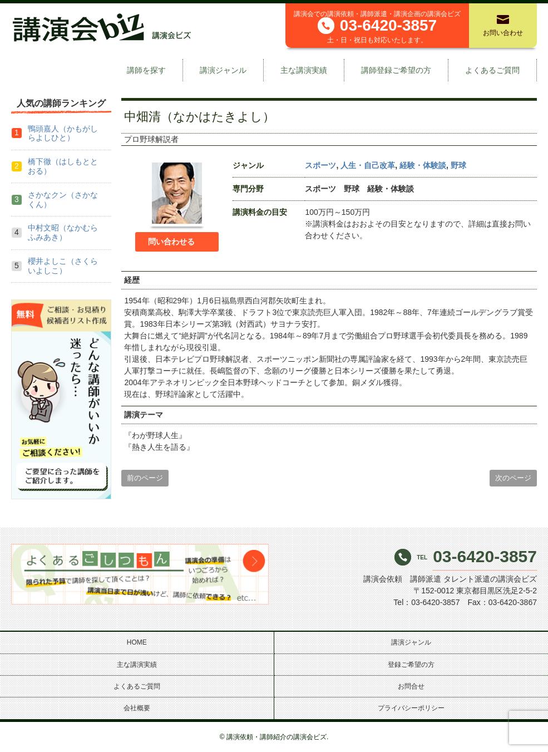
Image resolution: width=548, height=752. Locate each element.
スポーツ (320, 165)
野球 (458, 165)
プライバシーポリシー (411, 708)
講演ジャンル (223, 70)
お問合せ (411, 686)
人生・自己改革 (367, 165)
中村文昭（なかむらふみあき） (63, 232)
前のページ (145, 478)
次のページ (513, 478)
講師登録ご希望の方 (396, 70)
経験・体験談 (422, 165)
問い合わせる (171, 241)
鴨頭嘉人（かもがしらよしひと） (63, 133)
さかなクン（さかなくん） (63, 199)
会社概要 (137, 708)
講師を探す (146, 70)
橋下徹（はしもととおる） (63, 166)
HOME (137, 642)
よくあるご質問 (492, 70)
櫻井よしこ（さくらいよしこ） (63, 266)
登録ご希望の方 (411, 665)
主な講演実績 (303, 70)
